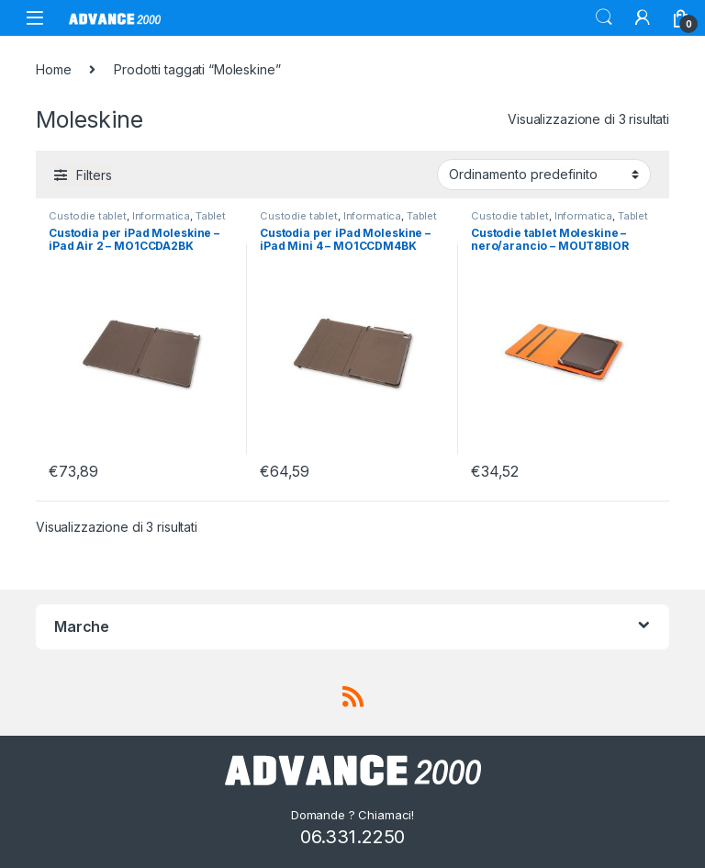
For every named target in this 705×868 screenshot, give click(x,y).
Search (604, 17)
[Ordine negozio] (544, 174)
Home (53, 69)
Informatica (161, 215)
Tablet (211, 215)
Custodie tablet (88, 215)
